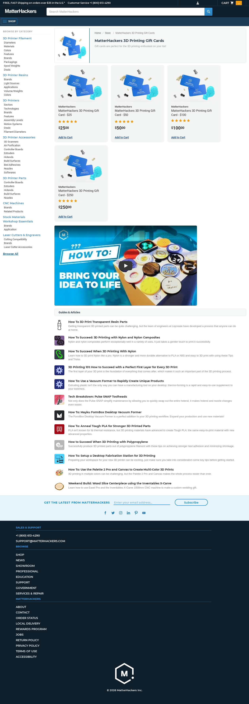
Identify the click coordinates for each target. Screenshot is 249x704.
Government (26, 588)
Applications (11, 87)
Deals (7, 69)
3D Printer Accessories (19, 137)
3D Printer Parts (14, 178)
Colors (7, 50)
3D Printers (11, 100)
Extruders (9, 153)
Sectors (8, 104)
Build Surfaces (12, 160)
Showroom (25, 566)
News (20, 560)
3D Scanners (11, 141)
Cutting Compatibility (15, 239)
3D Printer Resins (15, 75)
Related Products (13, 211)
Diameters (10, 42)
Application (10, 229)
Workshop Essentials (18, 221)
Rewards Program (31, 629)
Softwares (10, 172)
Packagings (10, 61)
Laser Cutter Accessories (18, 247)
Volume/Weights (13, 91)
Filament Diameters (15, 131)
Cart (231, 3)
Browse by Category (17, 31)
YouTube (143, 512)
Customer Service (78, 2)
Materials (9, 46)
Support (23, 582)
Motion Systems (13, 124)
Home (98, 33)
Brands (8, 58)
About (21, 607)
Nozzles (8, 168)
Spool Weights (12, 65)
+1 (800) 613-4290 (100, 2)
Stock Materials (14, 217)
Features (9, 54)
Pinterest (136, 512)
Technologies (11, 108)
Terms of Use (26, 651)
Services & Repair (30, 593)
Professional (27, 571)
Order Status (27, 618)
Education (24, 577)
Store (108, 33)
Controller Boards (13, 149)
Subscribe (191, 502)
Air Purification (12, 145)
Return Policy (27, 640)
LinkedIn (128, 512)
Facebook (105, 512)
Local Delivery (28, 623)
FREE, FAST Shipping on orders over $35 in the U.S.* (34, 2)
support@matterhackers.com (40, 541)
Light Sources (11, 83)
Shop (20, 555)
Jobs (20, 634)
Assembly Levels (13, 120)
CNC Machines (13, 203)
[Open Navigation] (9, 21)
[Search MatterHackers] (208, 12)
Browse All (10, 254)
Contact (22, 612)
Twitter (112, 512)
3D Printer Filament (17, 38)
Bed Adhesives (12, 164)
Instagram (120, 512)
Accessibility (26, 657)
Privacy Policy (27, 645)
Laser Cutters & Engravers (21, 235)
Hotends (8, 157)
